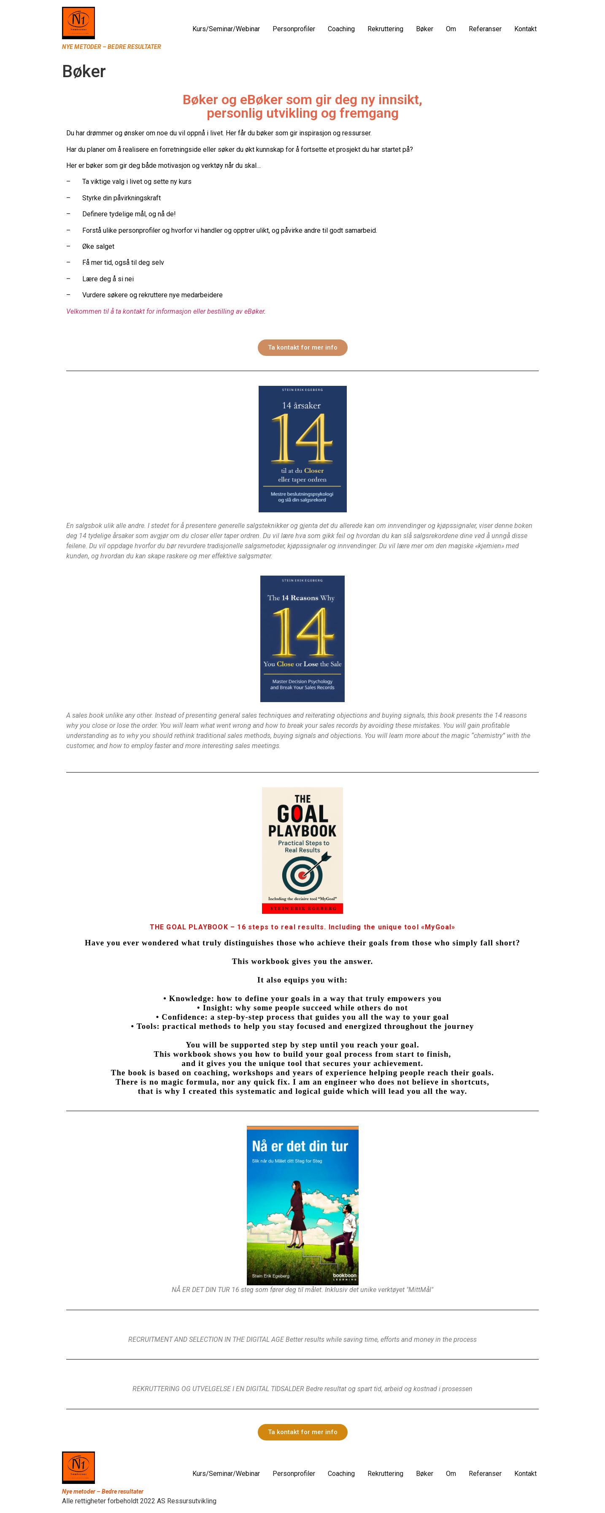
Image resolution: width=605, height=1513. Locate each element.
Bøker (424, 29)
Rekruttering (385, 29)
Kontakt (525, 29)
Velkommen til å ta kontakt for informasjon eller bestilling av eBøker (165, 311)
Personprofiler (294, 29)
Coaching (341, 29)
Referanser (485, 29)
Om (451, 29)
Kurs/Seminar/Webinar (226, 29)
